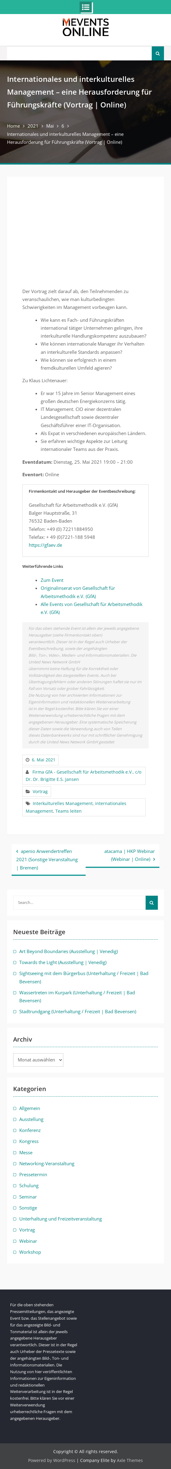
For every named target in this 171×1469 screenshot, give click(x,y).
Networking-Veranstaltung (46, 1163)
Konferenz (30, 1130)
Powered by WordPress (51, 1460)
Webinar (28, 1241)
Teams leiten (68, 811)
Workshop (30, 1252)
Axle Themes (130, 1460)
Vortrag (40, 791)
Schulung (29, 1185)
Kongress (29, 1141)
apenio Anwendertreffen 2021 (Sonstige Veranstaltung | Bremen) (47, 859)
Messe (25, 1152)
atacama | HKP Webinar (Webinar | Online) (129, 855)
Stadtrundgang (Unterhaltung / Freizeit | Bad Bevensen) (77, 1011)
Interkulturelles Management (63, 803)
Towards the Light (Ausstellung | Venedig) (62, 962)
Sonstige (28, 1208)
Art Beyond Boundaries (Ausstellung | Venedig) (68, 951)
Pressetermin (33, 1174)
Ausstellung (31, 1119)
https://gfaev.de (45, 545)
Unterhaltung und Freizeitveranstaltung (60, 1219)
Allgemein (29, 1108)
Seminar (28, 1197)
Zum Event (52, 580)
